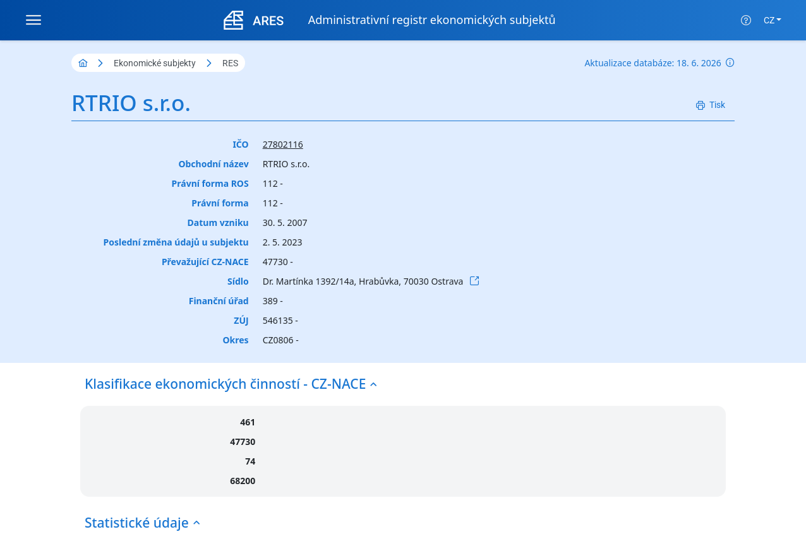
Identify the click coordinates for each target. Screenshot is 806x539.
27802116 (283, 144)
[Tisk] (711, 105)
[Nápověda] (746, 20)
